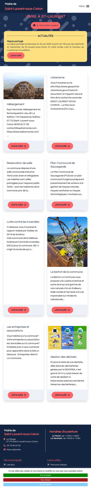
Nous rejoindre (14, 449)
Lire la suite (15, 55)
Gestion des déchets (63, 356)
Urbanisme (57, 77)
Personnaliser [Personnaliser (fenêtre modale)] (45, 485)
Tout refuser (45, 480)
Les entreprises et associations (18, 328)
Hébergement (15, 104)
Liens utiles (54, 460)
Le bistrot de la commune (66, 271)
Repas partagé (15, 41)
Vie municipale (13, 460)
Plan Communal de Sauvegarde (62, 165)
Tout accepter (45, 475)
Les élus (11, 465)
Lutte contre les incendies (23, 221)
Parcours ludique (58, 465)
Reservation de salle (19, 163)
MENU (84, 6)
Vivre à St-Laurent (48, 25)
